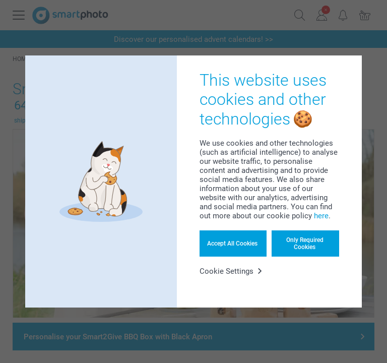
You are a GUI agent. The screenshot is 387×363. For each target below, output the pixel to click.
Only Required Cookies (305, 243)
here (321, 215)
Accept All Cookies (232, 243)
